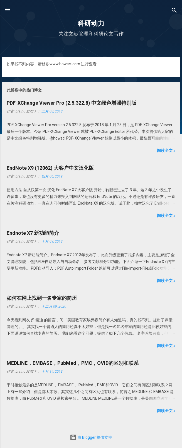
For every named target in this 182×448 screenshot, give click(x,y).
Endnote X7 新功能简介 (33, 233)
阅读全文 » (166, 150)
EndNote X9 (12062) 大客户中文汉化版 (50, 168)
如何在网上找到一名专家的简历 (42, 298)
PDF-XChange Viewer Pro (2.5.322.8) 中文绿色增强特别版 (71, 103)
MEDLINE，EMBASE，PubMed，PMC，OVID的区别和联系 (73, 363)
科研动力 (91, 23)
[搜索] (174, 11)
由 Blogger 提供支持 (91, 437)
